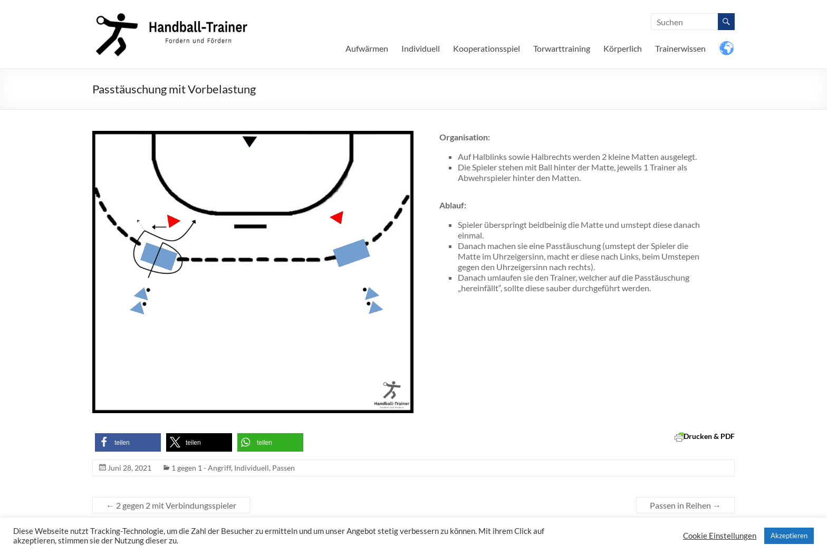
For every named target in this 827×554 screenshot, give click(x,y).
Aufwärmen (366, 48)
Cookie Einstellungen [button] (719, 535)
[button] (128, 442)
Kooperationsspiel (486, 48)
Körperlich (622, 48)
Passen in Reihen (685, 505)
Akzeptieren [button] (789, 535)
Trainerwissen (680, 48)
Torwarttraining (561, 48)
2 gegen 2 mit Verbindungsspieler (171, 505)
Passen (283, 467)
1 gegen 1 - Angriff (201, 467)
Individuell (420, 48)
